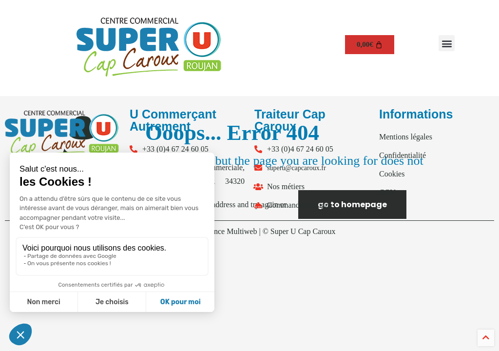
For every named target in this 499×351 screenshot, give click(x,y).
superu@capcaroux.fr (296, 168)
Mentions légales (405, 137)
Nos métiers (286, 186)
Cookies (391, 174)
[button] (447, 43)
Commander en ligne (299, 205)
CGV (387, 192)
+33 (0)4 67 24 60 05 (175, 149)
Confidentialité (402, 155)
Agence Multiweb (229, 231)
